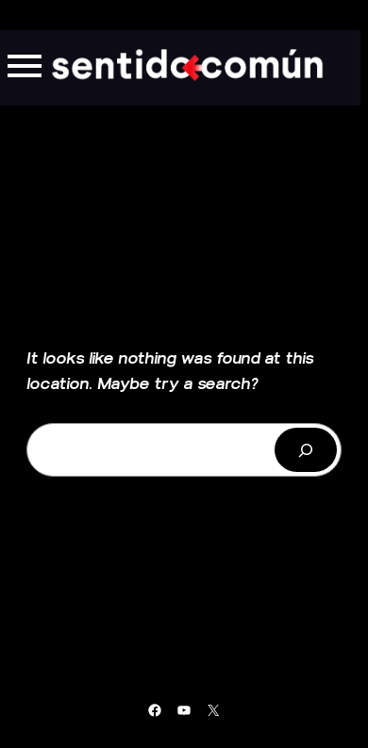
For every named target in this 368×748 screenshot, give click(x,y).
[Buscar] (306, 450)
